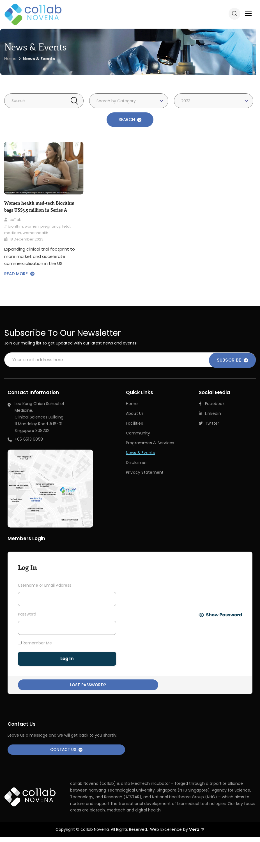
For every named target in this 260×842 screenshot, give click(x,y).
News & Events (140, 452)
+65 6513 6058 (29, 440)
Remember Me (35, 643)
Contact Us (66, 754)
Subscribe (232, 360)
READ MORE (19, 274)
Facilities (134, 424)
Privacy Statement (145, 472)
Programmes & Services (150, 443)
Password (27, 615)
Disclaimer (136, 462)
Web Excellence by (177, 835)
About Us (135, 414)
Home (132, 404)
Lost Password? (67, 687)
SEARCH (130, 120)
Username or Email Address (44, 586)
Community (138, 433)
